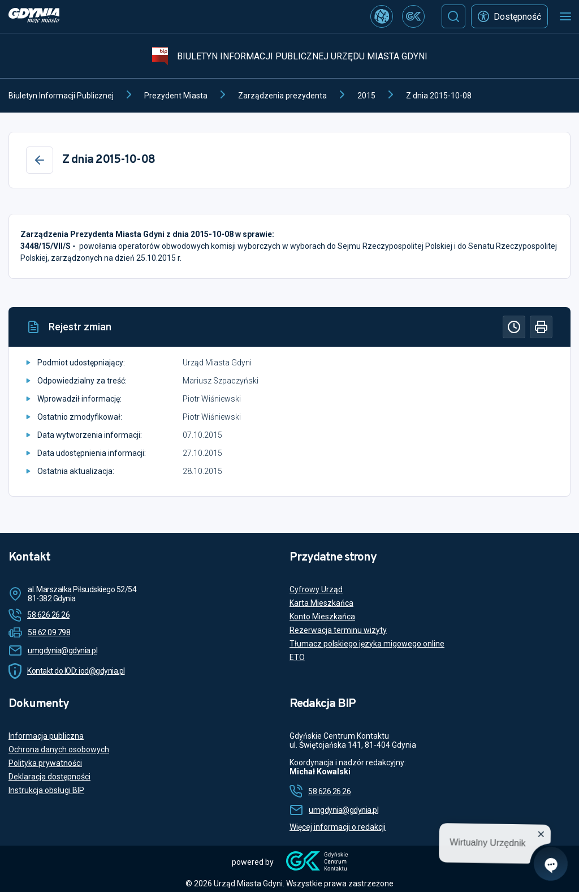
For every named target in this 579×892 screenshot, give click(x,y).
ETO (297, 657)
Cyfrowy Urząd (316, 589)
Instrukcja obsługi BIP (46, 790)
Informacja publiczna (46, 735)
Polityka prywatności (45, 763)
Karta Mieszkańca (321, 602)
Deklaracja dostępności (49, 776)
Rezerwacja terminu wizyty (338, 630)
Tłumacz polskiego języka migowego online (367, 643)
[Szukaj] (453, 16)
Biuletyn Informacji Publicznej (61, 95)
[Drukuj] (541, 327)
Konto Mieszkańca (322, 616)
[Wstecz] (39, 160)
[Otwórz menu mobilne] (565, 16)
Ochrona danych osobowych (58, 749)
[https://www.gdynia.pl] (33, 16)
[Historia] (514, 327)
